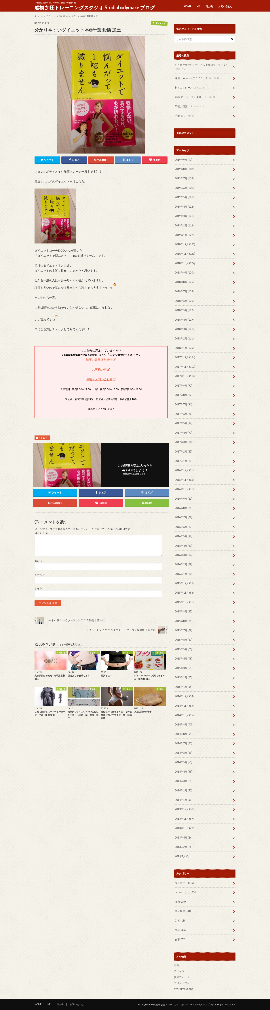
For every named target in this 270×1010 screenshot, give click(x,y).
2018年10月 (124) (185, 263)
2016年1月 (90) (183, 573)
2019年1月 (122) (184, 235)
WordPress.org (183, 988)
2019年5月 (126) (184, 197)
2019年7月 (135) (184, 178)
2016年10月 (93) (184, 489)
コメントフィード (184, 983)
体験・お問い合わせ (99, 379)
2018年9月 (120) (184, 272)
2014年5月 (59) (183, 762)
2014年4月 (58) (183, 771)
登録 (176, 965)
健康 (180, 901)
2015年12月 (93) (184, 583)
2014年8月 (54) (183, 733)
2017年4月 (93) (183, 432)
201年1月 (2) (182, 856)
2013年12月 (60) (184, 809)
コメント (41, 532)
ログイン (179, 971)
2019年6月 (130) (184, 187)
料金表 (209, 6)
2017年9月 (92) (183, 385)
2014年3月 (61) (183, 780)
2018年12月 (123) (185, 244)
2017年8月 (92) (183, 394)
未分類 (183, 911)
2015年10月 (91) (184, 602)
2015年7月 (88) (183, 630)
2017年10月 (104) (185, 376)
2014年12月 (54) (184, 696)
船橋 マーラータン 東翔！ (195, 97)
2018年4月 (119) (184, 319)
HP (198, 6)
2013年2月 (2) (183, 846)
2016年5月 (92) (183, 536)
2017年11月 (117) (185, 366)
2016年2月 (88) (183, 564)
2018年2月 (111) (184, 338)
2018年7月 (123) (184, 291)
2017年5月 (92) (183, 423)
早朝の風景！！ (190, 106)
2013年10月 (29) (184, 828)
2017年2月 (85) (183, 451)
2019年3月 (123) (184, 216)
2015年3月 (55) (183, 668)
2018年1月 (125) (184, 347)
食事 (180, 939)
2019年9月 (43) (183, 159)
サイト (38, 588)
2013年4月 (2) (183, 837)
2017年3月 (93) (183, 442)
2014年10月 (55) (184, 715)
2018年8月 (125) (184, 282)
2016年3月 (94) (183, 555)
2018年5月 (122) (184, 310)
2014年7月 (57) (183, 743)
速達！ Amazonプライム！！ (197, 78)
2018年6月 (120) (184, 300)
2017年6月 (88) (183, 413)
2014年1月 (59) (183, 799)
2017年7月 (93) (183, 404)
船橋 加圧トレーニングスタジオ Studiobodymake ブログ (95, 7)
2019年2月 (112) (184, 225)
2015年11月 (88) (184, 592)
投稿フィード (181, 977)
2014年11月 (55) (184, 705)
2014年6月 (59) (183, 752)
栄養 (180, 920)
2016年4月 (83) (183, 545)
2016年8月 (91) (183, 507)
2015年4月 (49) (183, 658)
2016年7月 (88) (183, 517)
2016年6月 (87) (183, 526)
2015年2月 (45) (183, 677)
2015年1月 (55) (183, 686)
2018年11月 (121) (185, 253)
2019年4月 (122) (184, 206)
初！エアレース (190, 87)
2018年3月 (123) (184, 329)
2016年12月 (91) (184, 470)
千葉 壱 (185, 116)
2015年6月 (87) (183, 639)
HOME (187, 6)
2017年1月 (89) (183, 460)
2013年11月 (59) (184, 818)
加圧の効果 (93, 359)
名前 (39, 561)
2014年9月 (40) (183, 724)
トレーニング (186, 892)
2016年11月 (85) (184, 479)
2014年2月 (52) (183, 790)
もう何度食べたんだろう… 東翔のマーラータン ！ (203, 67)
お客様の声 (99, 369)
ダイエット (43, 437)
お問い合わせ (225, 6)
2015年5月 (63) (183, 649)
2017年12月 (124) (185, 357)
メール (40, 574)
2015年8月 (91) (183, 621)
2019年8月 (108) (184, 169)
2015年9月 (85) (183, 611)
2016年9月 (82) (183, 498)
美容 (180, 929)
